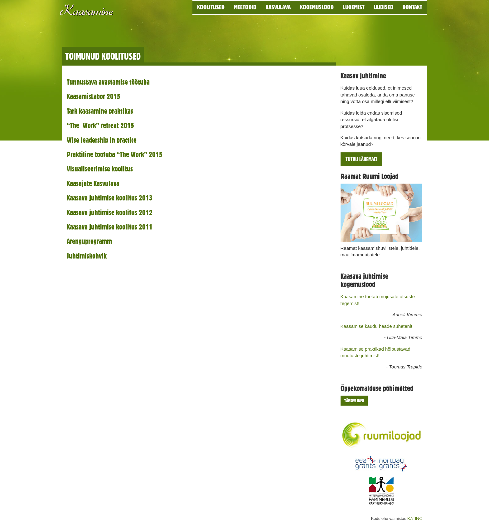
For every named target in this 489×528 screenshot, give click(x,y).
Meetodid (245, 7)
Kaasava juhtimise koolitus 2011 (110, 226)
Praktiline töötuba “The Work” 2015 (114, 154)
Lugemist (354, 7)
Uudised (383, 7)
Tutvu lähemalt (361, 159)
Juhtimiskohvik (87, 255)
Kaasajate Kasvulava (93, 183)
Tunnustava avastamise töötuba (108, 81)
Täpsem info (354, 400)
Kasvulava (278, 7)
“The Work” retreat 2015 (100, 125)
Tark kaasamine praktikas (100, 111)
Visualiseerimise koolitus (100, 168)
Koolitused (211, 7)
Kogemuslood (317, 7)
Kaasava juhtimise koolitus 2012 (110, 212)
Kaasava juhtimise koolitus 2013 (110, 197)
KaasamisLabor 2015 (93, 96)
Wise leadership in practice (102, 140)
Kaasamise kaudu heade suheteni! (376, 326)
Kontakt (412, 7)
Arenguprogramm (89, 241)
